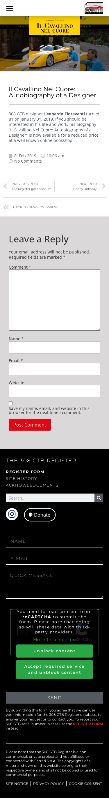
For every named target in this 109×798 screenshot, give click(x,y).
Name (16, 339)
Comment (20, 267)
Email (16, 361)
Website (16, 382)
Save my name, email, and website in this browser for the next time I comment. (49, 410)
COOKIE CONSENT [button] (85, 783)
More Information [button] (54, 639)
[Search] (98, 498)
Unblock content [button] (54, 650)
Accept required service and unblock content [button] (54, 669)
